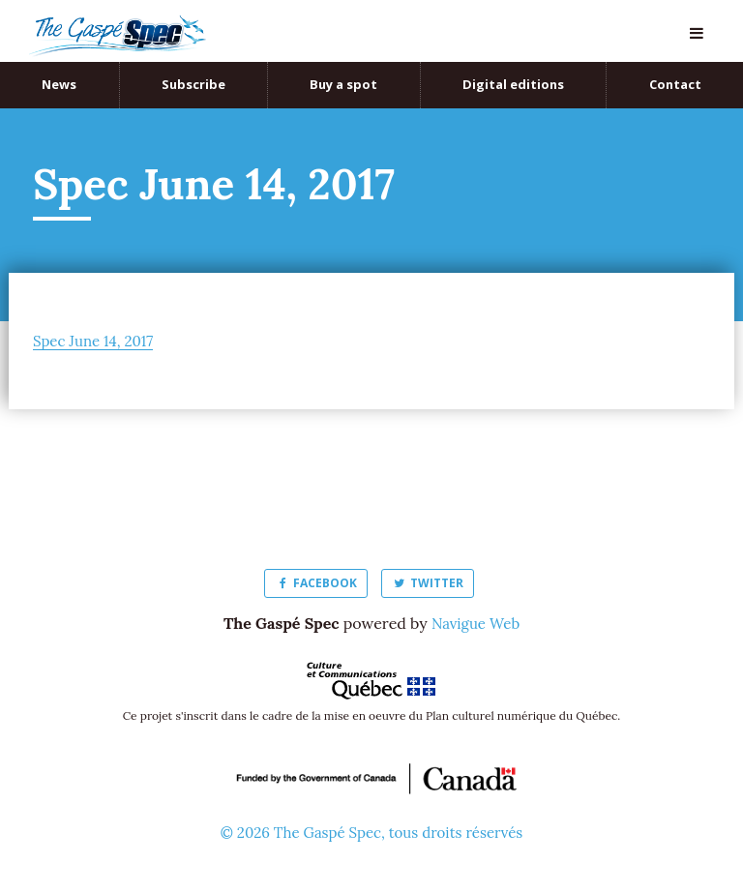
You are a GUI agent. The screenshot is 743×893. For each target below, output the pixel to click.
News (59, 84)
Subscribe (193, 84)
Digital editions (513, 84)
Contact (675, 84)
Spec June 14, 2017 (97, 340)
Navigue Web (475, 623)
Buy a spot (343, 84)
